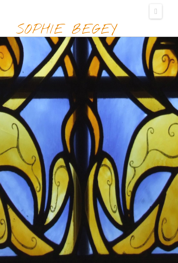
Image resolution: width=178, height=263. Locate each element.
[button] (155, 11)
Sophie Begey (66, 30)
